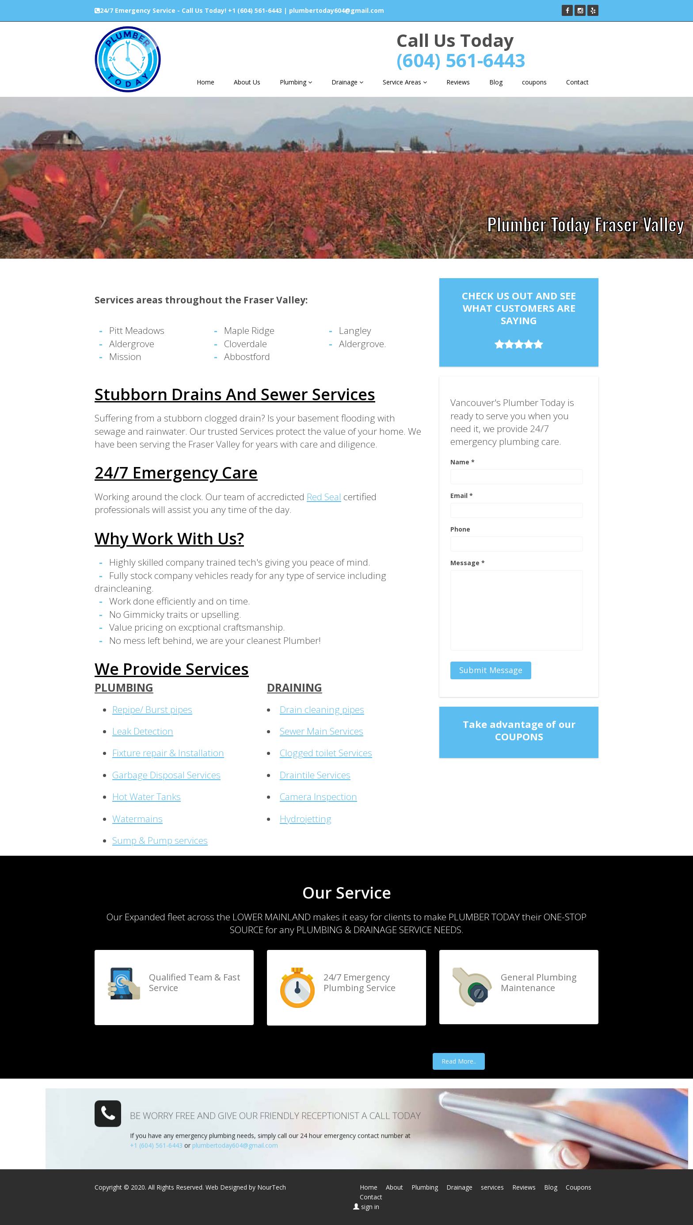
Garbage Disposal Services (166, 775)
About (394, 1187)
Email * (461, 495)
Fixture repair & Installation (168, 752)
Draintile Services (315, 775)
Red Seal (324, 496)
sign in (370, 1206)
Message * (467, 563)
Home (205, 82)
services (492, 1187)
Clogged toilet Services (326, 752)
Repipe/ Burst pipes (152, 709)
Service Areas (405, 82)
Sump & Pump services (160, 840)
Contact (577, 82)
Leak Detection (142, 731)
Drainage (347, 82)
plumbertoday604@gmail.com (336, 10)
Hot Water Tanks (146, 796)
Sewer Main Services (321, 731)
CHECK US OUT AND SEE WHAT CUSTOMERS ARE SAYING (519, 319)
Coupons (578, 1187)
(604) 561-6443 (460, 60)
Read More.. (459, 1061)
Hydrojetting (305, 818)
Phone (460, 529)
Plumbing (296, 82)
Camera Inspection (318, 796)
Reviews (458, 82)
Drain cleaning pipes (322, 709)
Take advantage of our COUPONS (519, 730)
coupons (534, 82)
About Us (247, 82)
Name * (462, 462)
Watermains (137, 818)
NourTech (271, 1187)
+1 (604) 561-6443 (255, 10)
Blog (496, 82)
